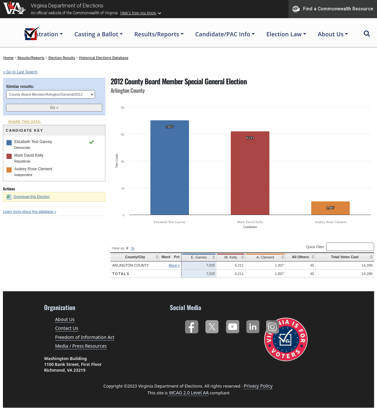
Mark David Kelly (28, 155)
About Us (65, 319)
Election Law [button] (284, 34)
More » (174, 265)
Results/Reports (31, 57)
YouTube (232, 325)
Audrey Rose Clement (33, 169)
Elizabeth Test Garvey (33, 141)
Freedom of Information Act (84, 337)
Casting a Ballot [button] (96, 34)
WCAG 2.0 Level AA (188, 393)
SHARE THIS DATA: (24, 122)
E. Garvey (198, 257)
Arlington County (130, 265)
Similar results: (20, 86)
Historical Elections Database (103, 57)
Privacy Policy (258, 386)
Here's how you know (138, 13)
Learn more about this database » (29, 211)
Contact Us (66, 328)
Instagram (273, 325)
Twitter (212, 325)
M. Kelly (229, 257)
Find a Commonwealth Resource (332, 9)
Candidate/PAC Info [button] (222, 34)
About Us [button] (331, 34)
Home (8, 57)
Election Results (61, 57)
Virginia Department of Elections (67, 6)
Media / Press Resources (81, 346)
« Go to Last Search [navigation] (20, 72)
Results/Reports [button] (156, 34)
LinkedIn (253, 325)
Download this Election (28, 196)
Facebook (191, 325)
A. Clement (263, 257)
